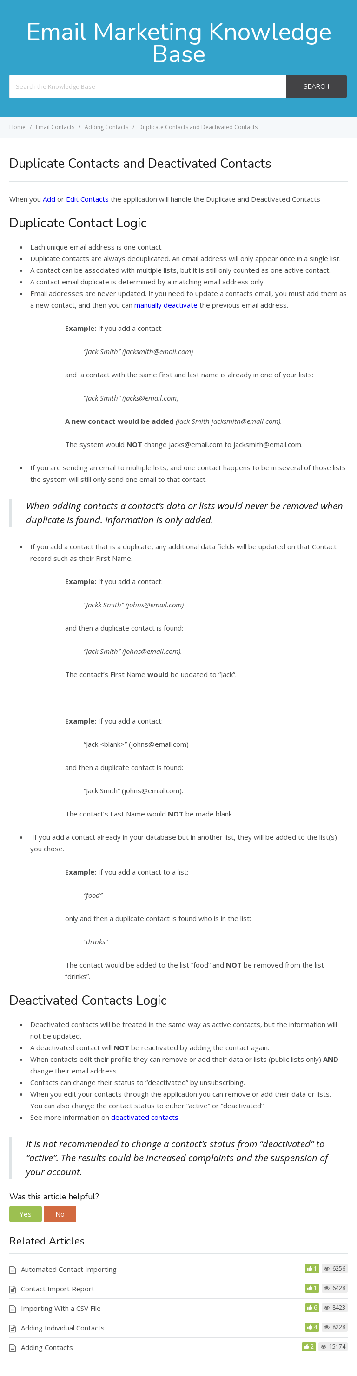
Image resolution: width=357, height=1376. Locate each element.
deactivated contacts (143, 1117)
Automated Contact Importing (69, 1269)
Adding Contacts (47, 1347)
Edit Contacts (87, 199)
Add (49, 199)
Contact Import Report (57, 1288)
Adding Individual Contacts (63, 1327)
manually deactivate (166, 304)
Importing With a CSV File (61, 1308)
